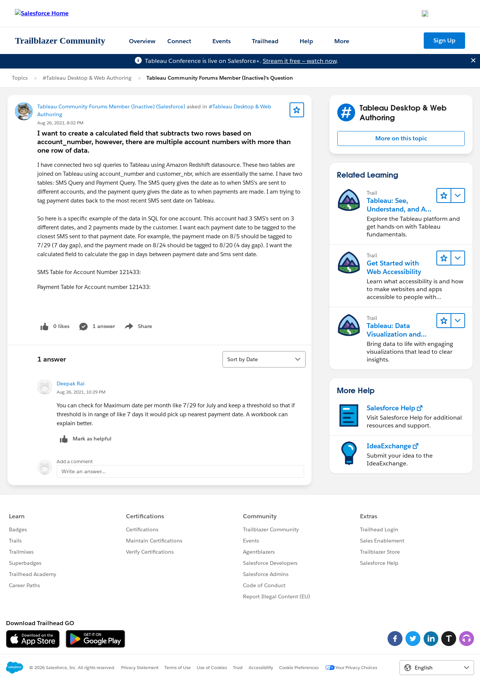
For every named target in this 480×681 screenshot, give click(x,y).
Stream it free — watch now (300, 61)
